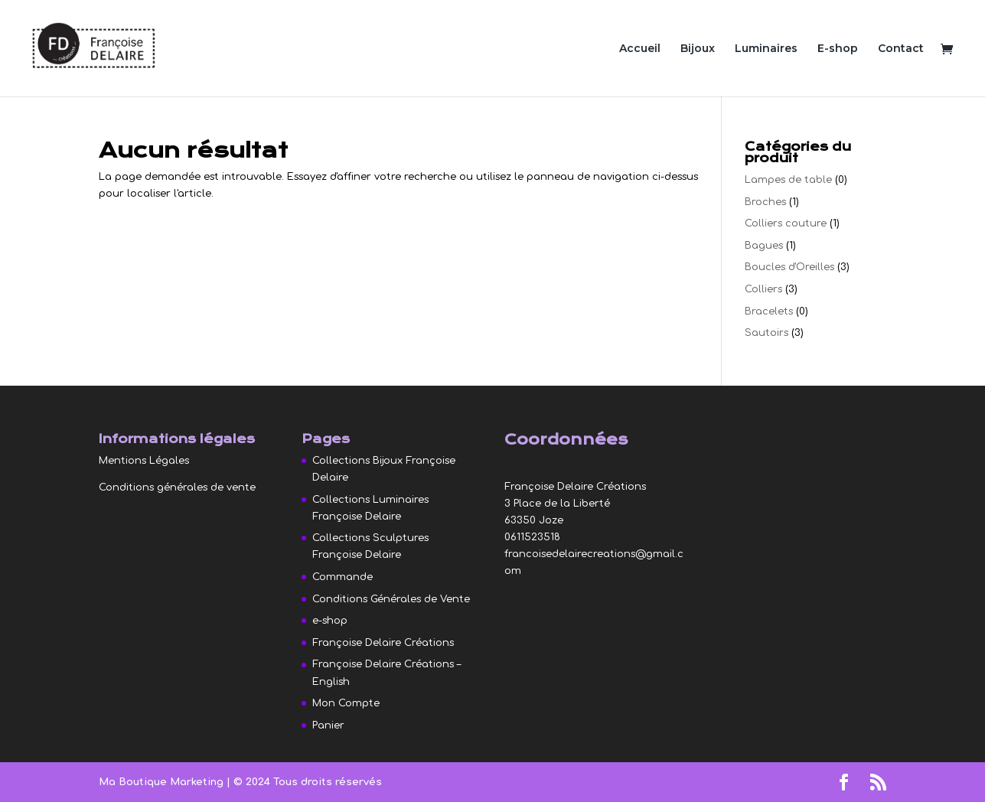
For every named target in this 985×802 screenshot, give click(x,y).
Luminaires (766, 49)
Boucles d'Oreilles (789, 267)
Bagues (764, 245)
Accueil (639, 49)
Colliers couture (786, 223)
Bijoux (697, 49)
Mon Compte (346, 703)
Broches (765, 202)
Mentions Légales (144, 460)
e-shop (329, 620)
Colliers (763, 289)
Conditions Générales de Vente (391, 599)
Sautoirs (766, 333)
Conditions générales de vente (177, 487)
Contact (901, 49)
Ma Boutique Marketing (163, 782)
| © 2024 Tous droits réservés (304, 782)
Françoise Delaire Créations (383, 642)
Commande (342, 577)
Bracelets (769, 311)
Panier (328, 725)
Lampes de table (788, 179)
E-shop (837, 49)
